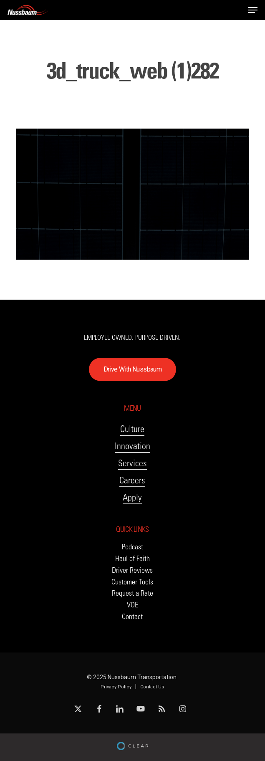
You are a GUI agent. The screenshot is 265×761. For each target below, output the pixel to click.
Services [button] (132, 463)
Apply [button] (132, 497)
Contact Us (152, 687)
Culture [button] (132, 429)
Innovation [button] (132, 446)
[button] (252, 10)
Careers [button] (132, 480)
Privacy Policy (116, 687)
